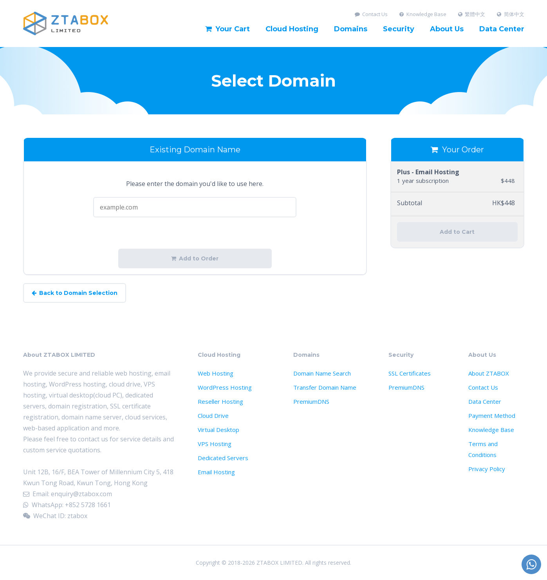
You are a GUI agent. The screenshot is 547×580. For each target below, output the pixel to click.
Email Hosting (216, 472)
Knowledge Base (422, 14)
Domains (350, 29)
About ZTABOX (488, 373)
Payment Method (491, 415)
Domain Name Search (322, 373)
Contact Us (371, 14)
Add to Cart (457, 231)
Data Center (501, 29)
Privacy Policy (486, 469)
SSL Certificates (409, 373)
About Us (447, 29)
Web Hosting (215, 373)
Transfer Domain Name (324, 387)
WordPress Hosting (225, 387)
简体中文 (510, 14)
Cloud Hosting (291, 29)
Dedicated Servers (223, 458)
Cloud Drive (213, 415)
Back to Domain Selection (74, 292)
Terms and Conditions (483, 449)
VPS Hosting (214, 444)
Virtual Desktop (218, 430)
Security (398, 29)
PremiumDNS (311, 401)
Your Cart (227, 29)
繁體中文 (472, 14)
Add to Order (194, 258)
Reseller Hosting (220, 401)
